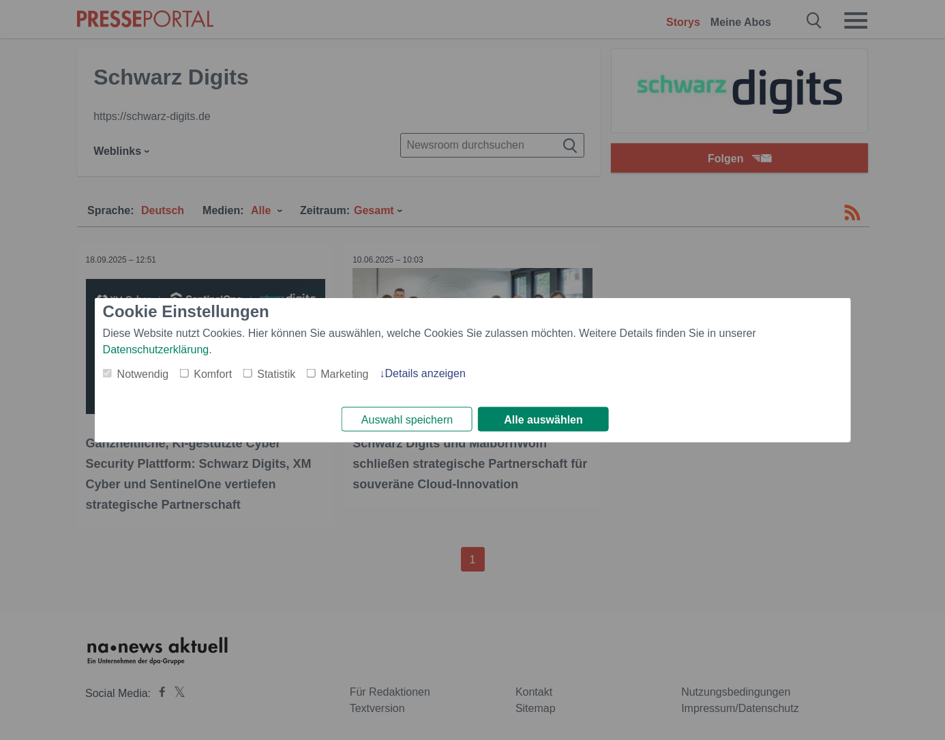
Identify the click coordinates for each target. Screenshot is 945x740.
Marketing (344, 373)
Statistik (276, 373)
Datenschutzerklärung (156, 348)
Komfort (213, 373)
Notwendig (143, 373)
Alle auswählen (543, 420)
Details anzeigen (425, 372)
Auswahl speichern (407, 420)
